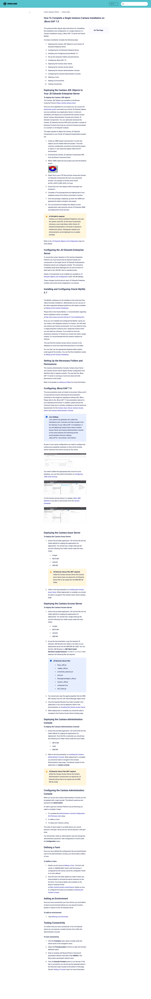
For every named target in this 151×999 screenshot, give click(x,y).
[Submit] (123, 3)
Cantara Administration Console (62, 410)
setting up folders (65, 382)
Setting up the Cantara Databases (57, 308)
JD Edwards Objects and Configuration (65, 241)
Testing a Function (59, 969)
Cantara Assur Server (65, 408)
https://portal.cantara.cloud (66, 103)
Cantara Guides (66, 12)
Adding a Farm (69, 865)
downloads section (50, 109)
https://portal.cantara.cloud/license (62, 887)
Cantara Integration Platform (51, 12)
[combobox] (134, 4)
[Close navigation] (29, 12)
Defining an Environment (59, 917)
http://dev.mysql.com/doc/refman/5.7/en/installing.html (65, 317)
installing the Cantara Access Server (73, 707)
